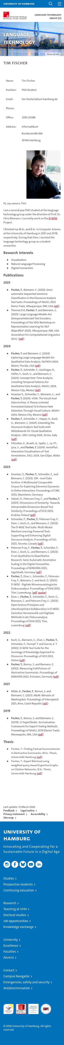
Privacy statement (14, 814)
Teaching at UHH (15, 909)
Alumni (8, 957)
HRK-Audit (31, 1007)
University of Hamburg (18, 3)
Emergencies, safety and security (26, 982)
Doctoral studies (14, 915)
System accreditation (46, 1007)
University (10, 939)
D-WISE (53, 218)
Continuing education (18, 890)
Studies (8, 878)
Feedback (9, 810)
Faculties (9, 951)
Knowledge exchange (18, 927)
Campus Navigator (16, 976)
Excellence (10, 945)
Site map (8, 817)
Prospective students (18, 884)
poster (42, 592)
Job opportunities (15, 921)
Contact (8, 970)
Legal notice (27, 810)
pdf (56, 306)
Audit (19, 1005)
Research (9, 903)
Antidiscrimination (16, 988)
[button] (50, 4)
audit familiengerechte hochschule (8, 1009)
